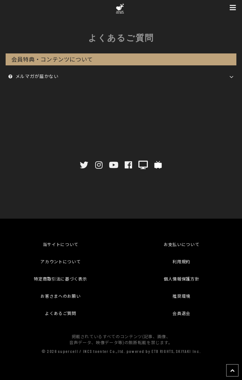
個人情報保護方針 (181, 279)
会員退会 (181, 313)
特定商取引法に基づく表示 (60, 279)
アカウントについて (60, 261)
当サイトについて (60, 244)
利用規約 (181, 261)
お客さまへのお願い (60, 296)
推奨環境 (181, 296)
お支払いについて (181, 244)
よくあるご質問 (60, 313)
